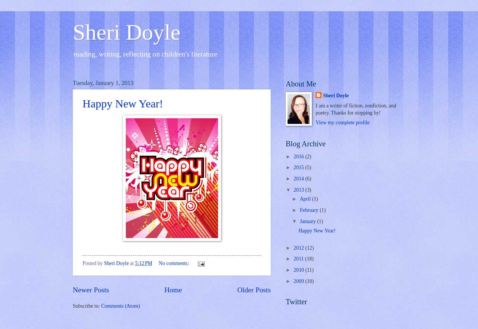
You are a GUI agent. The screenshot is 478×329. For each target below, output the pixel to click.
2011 (299, 259)
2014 (299, 179)
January (308, 221)
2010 (299, 270)
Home (173, 290)
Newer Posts (91, 290)
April (306, 199)
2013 (299, 190)
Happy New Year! (123, 103)
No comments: (174, 263)
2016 (299, 156)
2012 (299, 248)
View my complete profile (342, 122)
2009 (299, 281)
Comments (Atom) (120, 306)
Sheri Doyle (126, 32)
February (310, 210)
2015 (299, 167)
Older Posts (254, 290)
